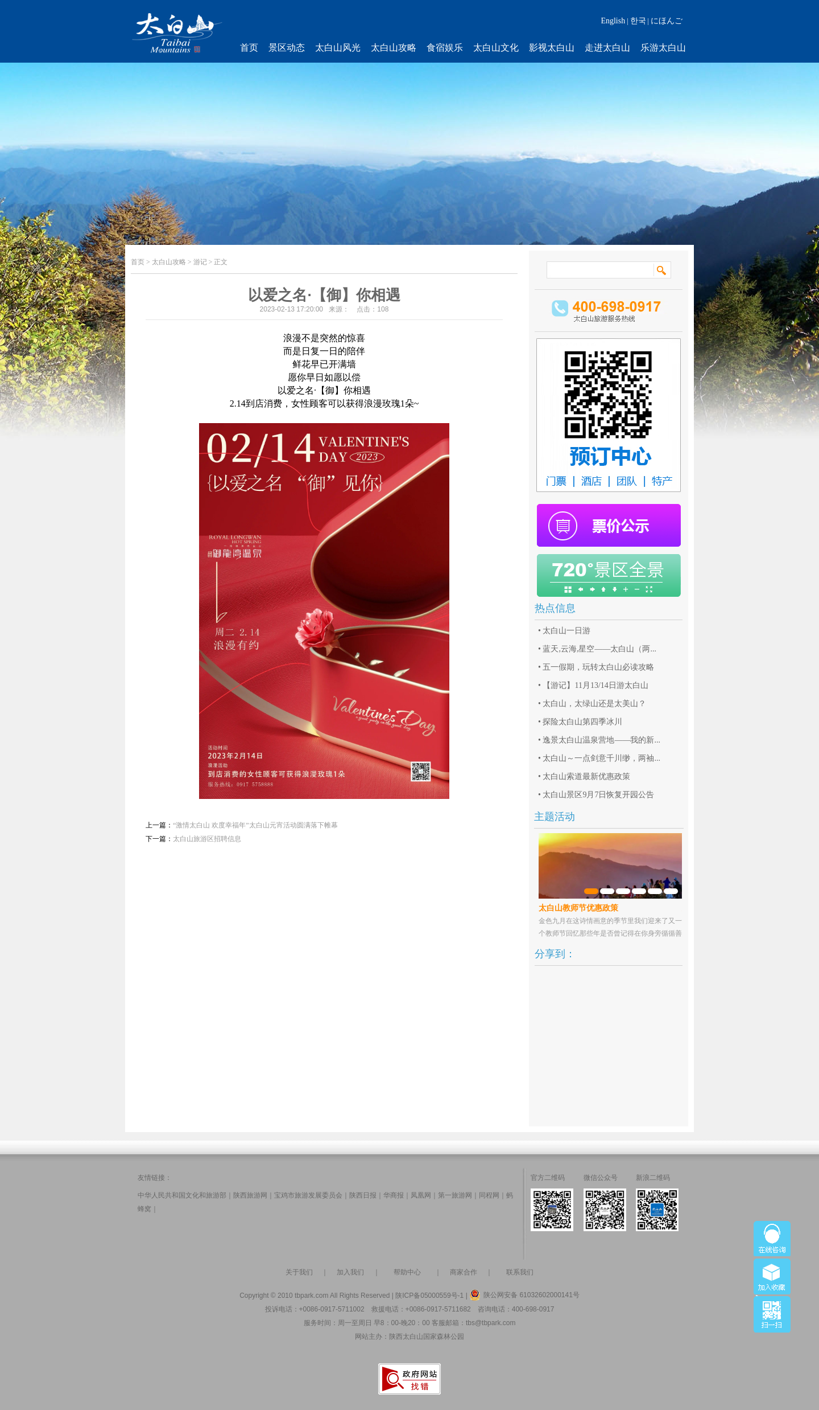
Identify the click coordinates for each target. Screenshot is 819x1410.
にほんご (666, 21)
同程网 (489, 1195)
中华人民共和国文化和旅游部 (182, 1195)
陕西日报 (363, 1195)
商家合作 (463, 1272)
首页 (249, 47)
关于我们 (299, 1272)
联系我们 (519, 1272)
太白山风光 (338, 47)
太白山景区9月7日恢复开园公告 (598, 794)
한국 (638, 21)
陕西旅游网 (250, 1195)
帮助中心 (407, 1272)
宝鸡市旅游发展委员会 (308, 1195)
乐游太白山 (663, 47)
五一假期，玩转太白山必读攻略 (598, 667)
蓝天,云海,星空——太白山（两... (599, 649)
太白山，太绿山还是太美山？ (594, 703)
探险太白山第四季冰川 (582, 722)
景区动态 (286, 47)
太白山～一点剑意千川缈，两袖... (601, 758)
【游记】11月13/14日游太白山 (595, 685)
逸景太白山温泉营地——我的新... (601, 740)
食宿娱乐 (445, 47)
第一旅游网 (455, 1195)
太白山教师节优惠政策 (578, 908)
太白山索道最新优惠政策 (586, 776)
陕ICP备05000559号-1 (429, 1296)
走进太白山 (607, 47)
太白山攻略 (393, 47)
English (613, 21)
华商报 (393, 1195)
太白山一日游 (566, 630)
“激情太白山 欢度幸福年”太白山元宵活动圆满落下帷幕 (255, 825)
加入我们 (350, 1272)
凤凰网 (421, 1195)
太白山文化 (496, 47)
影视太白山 (551, 47)
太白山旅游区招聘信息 (207, 839)
